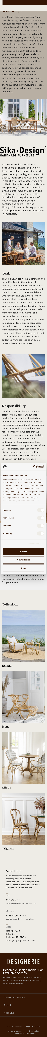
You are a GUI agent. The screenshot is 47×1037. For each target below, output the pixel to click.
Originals (8, 848)
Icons (5, 726)
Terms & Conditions (16, 1031)
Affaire (6, 787)
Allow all (23, 552)
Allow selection (23, 560)
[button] (23, 151)
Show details (33, 544)
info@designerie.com (16, 915)
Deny (23, 568)
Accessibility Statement (25, 1033)
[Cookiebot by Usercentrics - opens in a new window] (33, 466)
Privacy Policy (33, 1031)
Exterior (7, 665)
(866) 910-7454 (13, 900)
